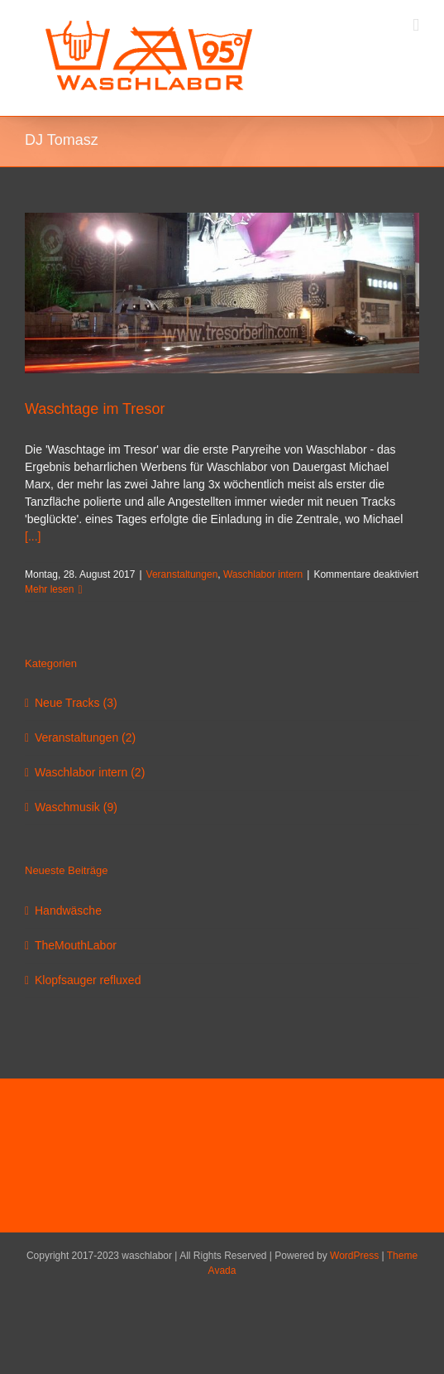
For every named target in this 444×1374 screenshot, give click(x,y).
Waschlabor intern (263, 574)
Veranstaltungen (182, 574)
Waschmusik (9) (76, 807)
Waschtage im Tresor (95, 409)
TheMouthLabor (76, 945)
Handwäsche (68, 910)
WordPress (354, 1255)
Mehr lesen (49, 589)
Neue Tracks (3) (76, 702)
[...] (33, 536)
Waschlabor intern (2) (90, 772)
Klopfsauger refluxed (88, 980)
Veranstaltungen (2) (85, 737)
